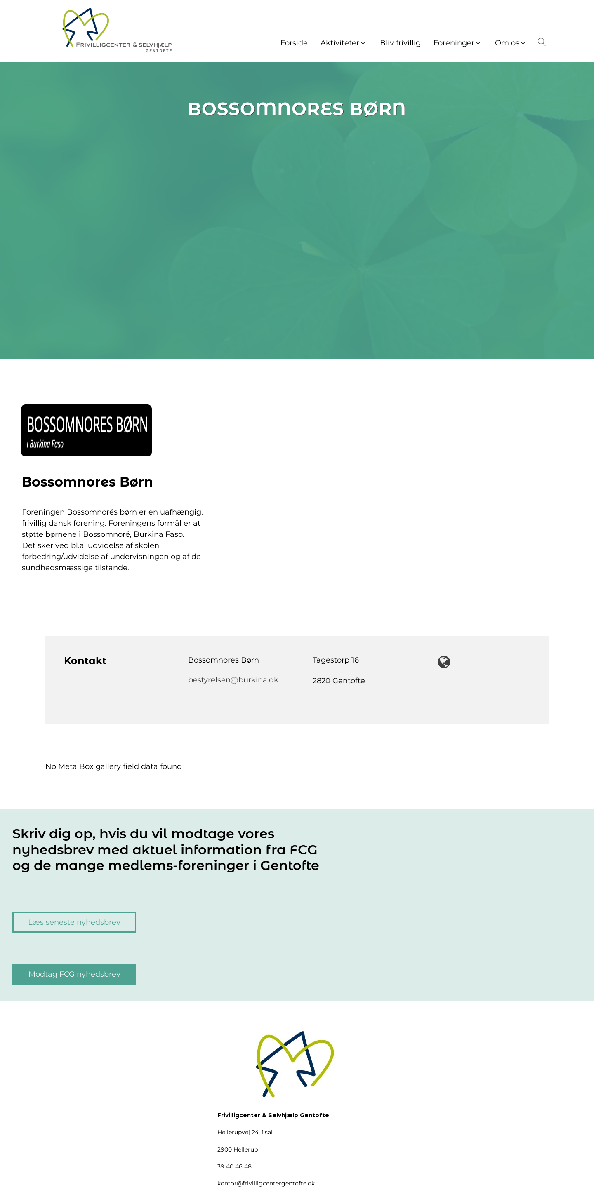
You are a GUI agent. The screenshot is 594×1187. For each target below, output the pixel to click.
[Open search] (540, 42)
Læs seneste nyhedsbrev (74, 922)
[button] (343, 43)
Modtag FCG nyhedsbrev (74, 974)
